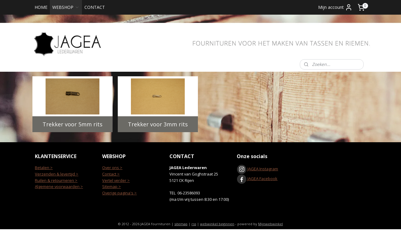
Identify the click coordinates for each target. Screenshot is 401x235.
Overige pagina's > (119, 193)
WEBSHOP (66, 7)
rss (193, 224)
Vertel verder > (116, 180)
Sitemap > (111, 186)
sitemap (181, 224)
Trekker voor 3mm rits (158, 124)
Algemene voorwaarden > (59, 186)
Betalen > (44, 167)
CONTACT (94, 7)
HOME (41, 7)
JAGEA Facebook (257, 178)
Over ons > (112, 167)
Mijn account (335, 7)
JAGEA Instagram (262, 169)
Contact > (111, 174)
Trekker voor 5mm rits (72, 124)
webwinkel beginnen (217, 224)
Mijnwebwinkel (270, 224)
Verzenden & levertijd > (56, 174)
